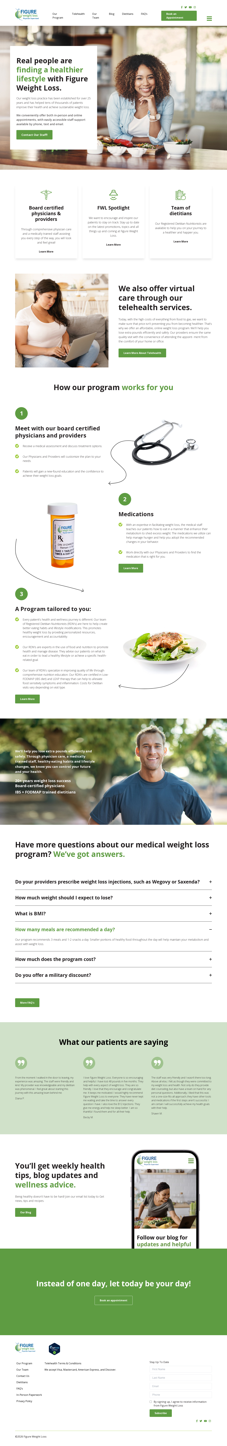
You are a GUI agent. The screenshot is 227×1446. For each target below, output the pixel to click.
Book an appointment (113, 1300)
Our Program (57, 15)
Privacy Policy (24, 1401)
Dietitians (127, 14)
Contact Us (22, 1376)
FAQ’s (144, 14)
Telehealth (78, 14)
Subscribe (161, 1413)
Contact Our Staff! (34, 135)
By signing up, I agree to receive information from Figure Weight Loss (180, 1403)
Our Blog (25, 1212)
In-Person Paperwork (29, 1395)
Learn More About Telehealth (142, 353)
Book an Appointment (174, 15)
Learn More (131, 568)
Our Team (95, 15)
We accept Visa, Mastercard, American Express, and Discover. (80, 1369)
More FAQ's (27, 1002)
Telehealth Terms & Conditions (62, 1363)
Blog (111, 14)
